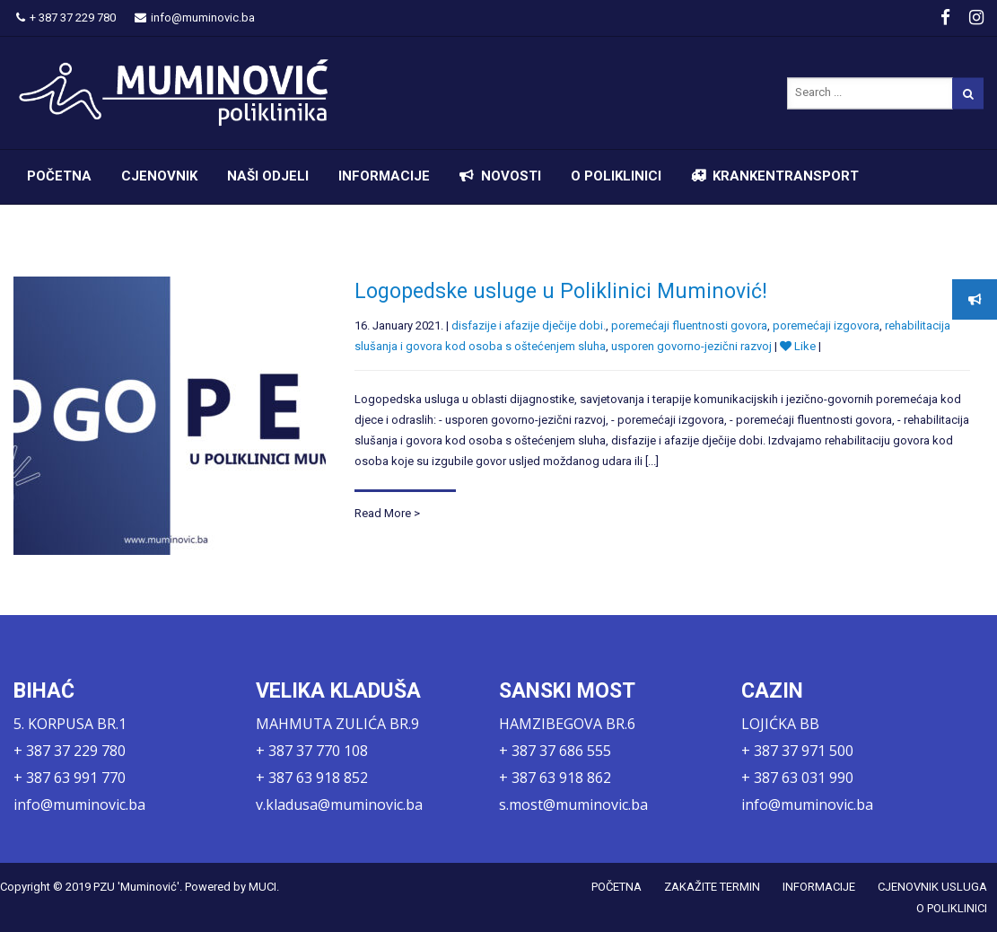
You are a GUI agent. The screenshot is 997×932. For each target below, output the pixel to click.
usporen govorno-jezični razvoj (691, 346)
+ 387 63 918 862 (555, 778)
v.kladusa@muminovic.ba (339, 804)
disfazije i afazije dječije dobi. (528, 325)
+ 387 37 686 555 (555, 751)
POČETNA (59, 176)
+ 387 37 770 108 (312, 751)
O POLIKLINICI (616, 176)
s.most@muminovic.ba (573, 804)
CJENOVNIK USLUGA (932, 886)
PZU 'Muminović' (136, 886)
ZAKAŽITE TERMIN (712, 886)
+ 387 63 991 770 (69, 778)
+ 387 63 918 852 (312, 778)
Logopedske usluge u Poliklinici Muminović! (560, 291)
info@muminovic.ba (195, 17)
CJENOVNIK (159, 176)
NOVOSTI (511, 176)
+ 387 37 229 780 (66, 17)
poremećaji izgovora (826, 325)
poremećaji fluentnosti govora (689, 325)
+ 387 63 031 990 (797, 778)
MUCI (262, 886)
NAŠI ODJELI (268, 176)
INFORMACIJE (384, 176)
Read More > (387, 513)
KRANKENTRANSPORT (786, 176)
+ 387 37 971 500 (797, 751)
